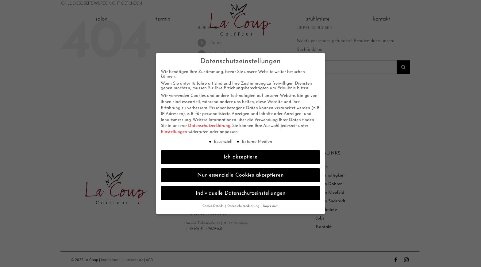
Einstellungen (174, 131)
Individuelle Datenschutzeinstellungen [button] (241, 192)
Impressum (271, 206)
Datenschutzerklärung (209, 125)
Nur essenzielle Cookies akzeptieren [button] (240, 174)
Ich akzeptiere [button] (240, 156)
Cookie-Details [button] (213, 206)
